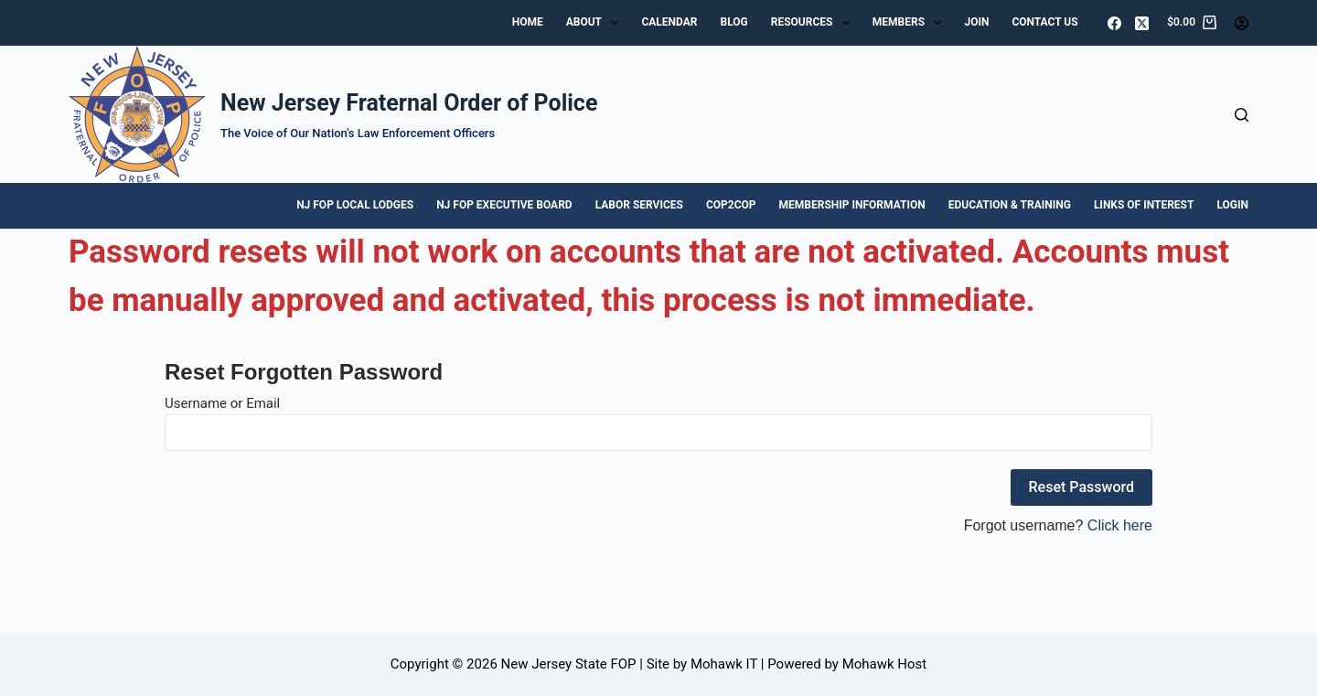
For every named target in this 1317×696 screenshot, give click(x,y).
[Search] (1241, 115)
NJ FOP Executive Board (504, 204)
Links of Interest (1144, 204)
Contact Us (1044, 22)
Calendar (669, 22)
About (596, 23)
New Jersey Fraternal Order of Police (408, 103)
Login (1232, 204)
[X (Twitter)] (1142, 23)
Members (911, 23)
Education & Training (1009, 204)
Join (976, 22)
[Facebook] (1114, 23)
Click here (1119, 525)
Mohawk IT (724, 664)
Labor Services (639, 204)
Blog (733, 22)
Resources (814, 23)
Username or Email (222, 403)
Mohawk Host (884, 664)
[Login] (1241, 23)
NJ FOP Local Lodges (354, 204)
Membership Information (852, 204)
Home (527, 22)
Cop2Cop (731, 204)
